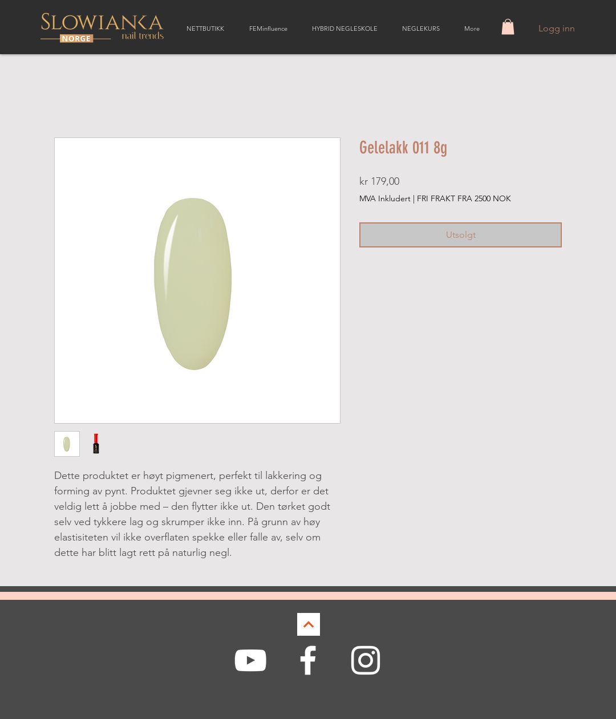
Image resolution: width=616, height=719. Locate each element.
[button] (507, 26)
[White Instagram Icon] (365, 660)
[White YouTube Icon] (250, 660)
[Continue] (308, 624)
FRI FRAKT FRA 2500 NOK (464, 198)
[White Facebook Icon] (308, 660)
